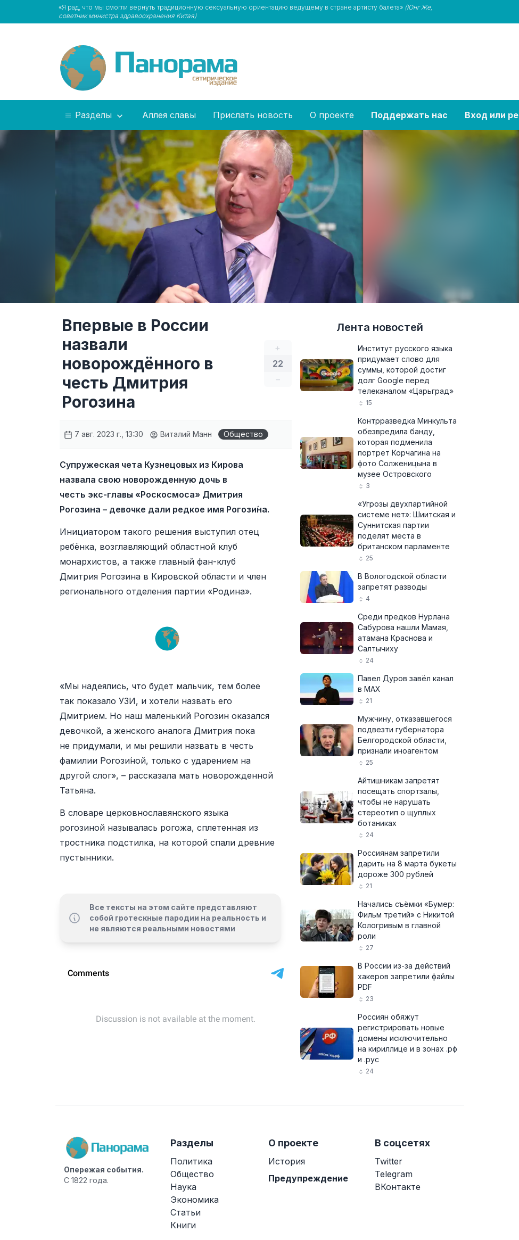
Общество (243, 434)
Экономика (194, 1199)
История (286, 1161)
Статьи (185, 1212)
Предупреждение (308, 1178)
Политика (191, 1161)
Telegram (394, 1174)
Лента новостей (379, 327)
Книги (183, 1225)
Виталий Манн (181, 434)
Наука (183, 1186)
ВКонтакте (398, 1186)
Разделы (94, 115)
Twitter (388, 1161)
